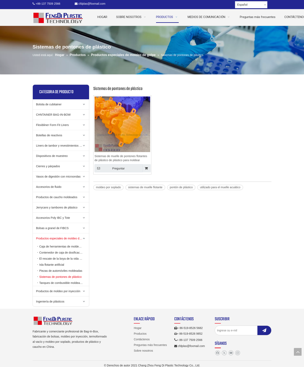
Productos (140, 333)
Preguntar (110, 168)
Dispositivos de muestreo (52, 156)
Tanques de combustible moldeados (61, 283)
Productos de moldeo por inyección (58, 291)
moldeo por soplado (108, 187)
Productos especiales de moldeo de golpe (62, 238)
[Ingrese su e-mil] (240, 330)
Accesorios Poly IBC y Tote (53, 217)
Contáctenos (142, 339)
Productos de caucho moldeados (56, 197)
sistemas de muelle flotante (145, 187)
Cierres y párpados (48, 166)
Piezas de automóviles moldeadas (60, 270)
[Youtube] (230, 353)
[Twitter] (224, 353)
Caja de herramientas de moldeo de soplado (64, 246)
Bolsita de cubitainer (49, 104)
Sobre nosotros (143, 350)
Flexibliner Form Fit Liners (52, 125)
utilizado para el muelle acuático (220, 187)
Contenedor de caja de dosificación (61, 252)
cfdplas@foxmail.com (90, 3)
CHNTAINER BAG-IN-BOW (53, 114)
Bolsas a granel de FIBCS (52, 228)
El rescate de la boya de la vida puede (63, 258)
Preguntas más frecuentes (150, 345)
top (298, 352)
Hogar (137, 328)
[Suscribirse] (264, 330)
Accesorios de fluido (48, 186)
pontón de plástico (181, 187)
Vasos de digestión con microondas (58, 176)
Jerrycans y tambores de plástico (57, 207)
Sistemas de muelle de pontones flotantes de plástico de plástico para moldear (121, 158)
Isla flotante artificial (51, 264)
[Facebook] (217, 353)
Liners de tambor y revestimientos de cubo (62, 145)
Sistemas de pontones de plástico (60, 276)
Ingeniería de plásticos (50, 301)
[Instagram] (237, 353)
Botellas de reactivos (49, 135)
